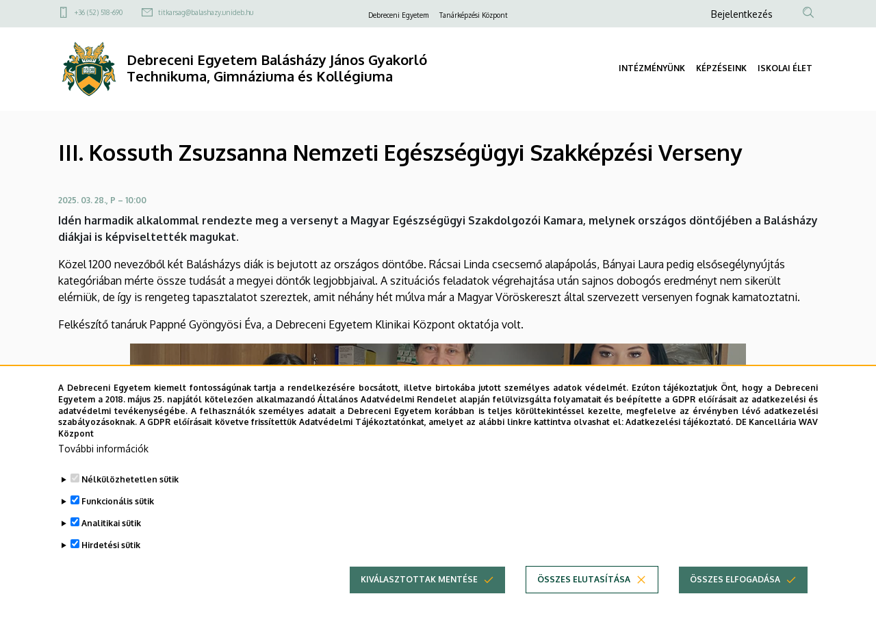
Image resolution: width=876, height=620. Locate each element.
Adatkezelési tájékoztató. (679, 442)
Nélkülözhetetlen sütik (130, 499)
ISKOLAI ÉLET (785, 68)
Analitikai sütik (111, 543)
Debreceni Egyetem (398, 15)
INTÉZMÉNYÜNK (652, 68)
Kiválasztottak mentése (419, 599)
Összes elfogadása (735, 599)
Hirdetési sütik (110, 565)
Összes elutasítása (583, 599)
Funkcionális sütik (117, 521)
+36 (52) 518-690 (99, 12)
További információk (103, 468)
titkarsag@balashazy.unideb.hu (205, 12)
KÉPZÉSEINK (721, 68)
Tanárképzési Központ (473, 15)
